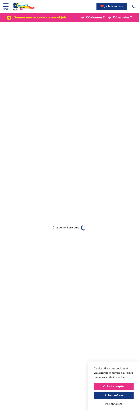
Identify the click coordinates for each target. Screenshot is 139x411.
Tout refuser (113, 395)
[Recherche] (134, 6)
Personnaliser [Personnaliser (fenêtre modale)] (113, 404)
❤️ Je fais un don (111, 6)
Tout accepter (114, 386)
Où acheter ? (120, 17)
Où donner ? (93, 17)
